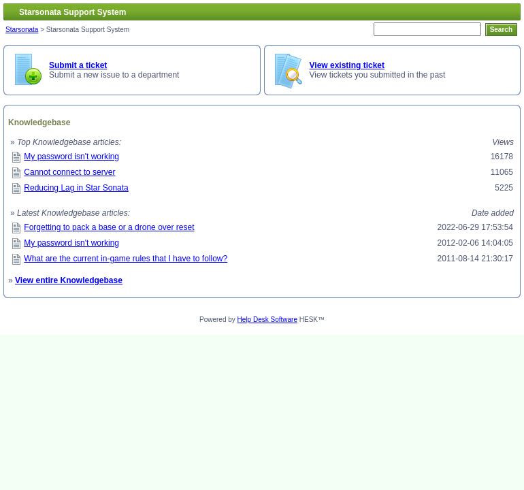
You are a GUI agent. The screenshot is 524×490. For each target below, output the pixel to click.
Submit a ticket (78, 65)
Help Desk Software (267, 319)
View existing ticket (347, 65)
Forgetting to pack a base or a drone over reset (109, 227)
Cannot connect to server (69, 172)
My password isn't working (71, 156)
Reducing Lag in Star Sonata (76, 188)
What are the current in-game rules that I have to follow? (125, 258)
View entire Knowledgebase (68, 280)
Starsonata (21, 29)
